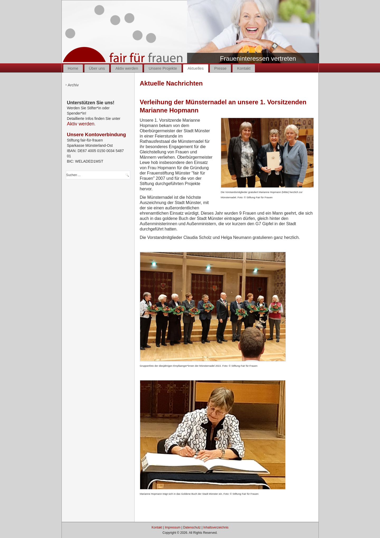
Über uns (97, 68)
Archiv (73, 85)
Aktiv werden (126, 68)
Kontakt (243, 68)
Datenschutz (192, 527)
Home (73, 68)
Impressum (172, 527)
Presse (220, 68)
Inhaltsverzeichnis (215, 527)
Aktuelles (196, 68)
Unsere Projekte (163, 68)
